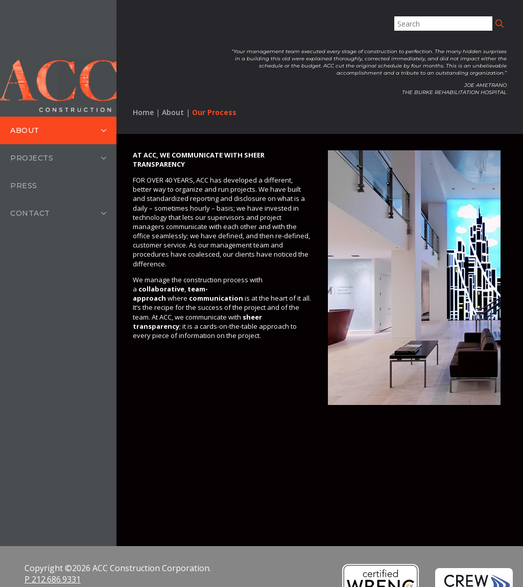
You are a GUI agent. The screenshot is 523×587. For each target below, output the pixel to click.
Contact (30, 224)
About (24, 130)
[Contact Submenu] (106, 224)
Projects (31, 168)
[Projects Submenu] (106, 169)
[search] (499, 23)
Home (143, 112)
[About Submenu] (106, 130)
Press (23, 196)
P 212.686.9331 (53, 579)
